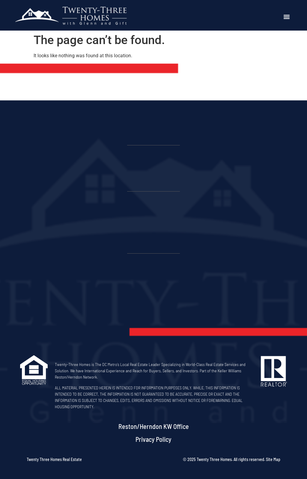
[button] (287, 17)
